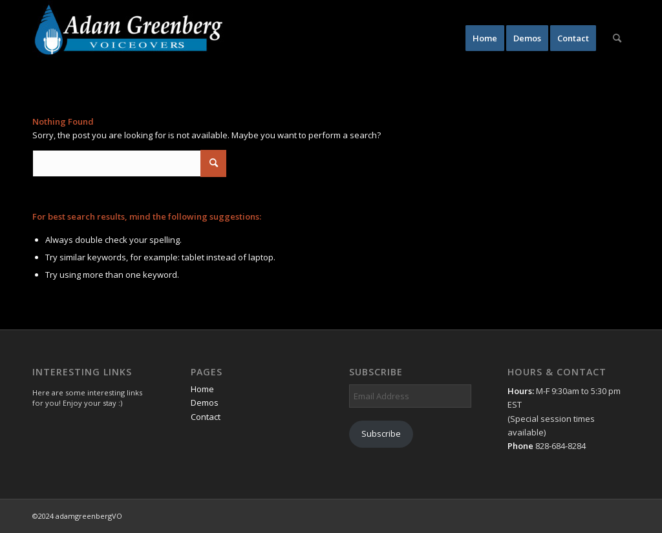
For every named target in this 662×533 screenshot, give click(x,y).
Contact (205, 417)
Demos (205, 402)
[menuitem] (485, 38)
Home (202, 389)
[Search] (617, 38)
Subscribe (381, 433)
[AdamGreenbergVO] (129, 38)
